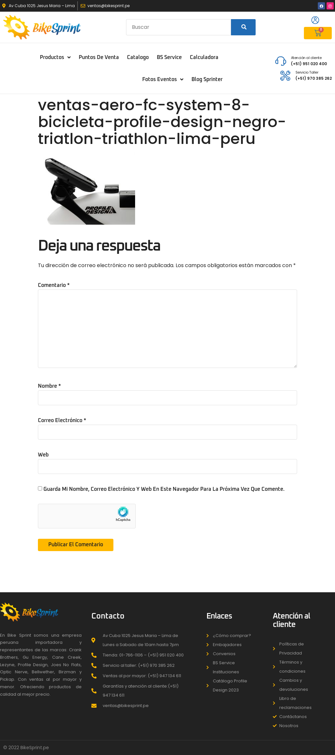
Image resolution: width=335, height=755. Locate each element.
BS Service (169, 57)
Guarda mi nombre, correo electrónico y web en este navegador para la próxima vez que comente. (163, 489)
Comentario (54, 285)
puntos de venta (99, 57)
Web (43, 454)
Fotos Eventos (162, 79)
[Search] (243, 27)
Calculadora (204, 57)
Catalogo (138, 57)
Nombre (49, 386)
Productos (55, 57)
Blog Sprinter (207, 79)
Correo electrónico (62, 420)
